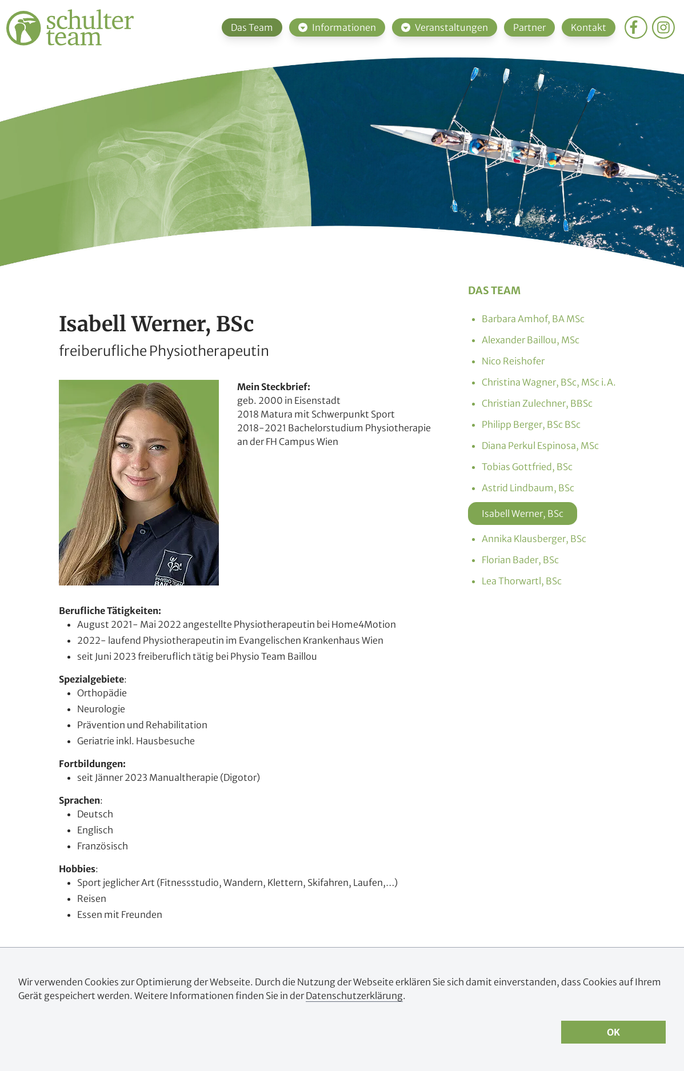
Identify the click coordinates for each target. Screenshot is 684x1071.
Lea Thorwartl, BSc (522, 581)
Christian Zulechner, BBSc (537, 403)
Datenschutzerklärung (354, 995)
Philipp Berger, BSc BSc (531, 424)
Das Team (252, 27)
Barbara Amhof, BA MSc (533, 318)
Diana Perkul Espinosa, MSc (540, 445)
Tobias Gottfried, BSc (527, 466)
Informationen (337, 27)
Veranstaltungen (444, 27)
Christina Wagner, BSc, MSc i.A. (549, 382)
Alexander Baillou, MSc (530, 340)
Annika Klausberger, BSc (534, 538)
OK (613, 1032)
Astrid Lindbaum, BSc (528, 488)
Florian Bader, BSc (520, 559)
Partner (529, 27)
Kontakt (588, 27)
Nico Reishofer (513, 361)
